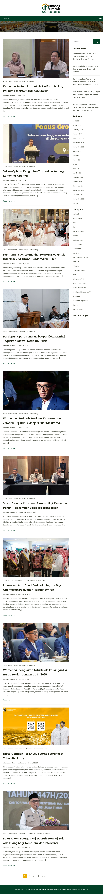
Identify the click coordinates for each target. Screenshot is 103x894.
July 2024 (76, 203)
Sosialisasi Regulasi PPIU (81, 301)
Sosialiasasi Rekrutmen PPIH (82, 292)
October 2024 (78, 195)
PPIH (74, 275)
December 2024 (78, 186)
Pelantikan (76, 266)
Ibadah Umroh (78, 240)
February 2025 (78, 177)
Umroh (31, 82)
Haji (4, 82)
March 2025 (77, 173)
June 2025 (76, 160)
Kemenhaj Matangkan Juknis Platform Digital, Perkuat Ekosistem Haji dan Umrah (84, 56)
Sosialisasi (76, 296)
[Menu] (100, 18)
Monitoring (22, 82)
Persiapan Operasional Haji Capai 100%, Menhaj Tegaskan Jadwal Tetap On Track (86, 95)
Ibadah (10, 580)
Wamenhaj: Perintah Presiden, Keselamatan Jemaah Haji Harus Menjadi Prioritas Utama (86, 107)
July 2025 (76, 156)
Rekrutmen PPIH (78, 279)
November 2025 (78, 143)
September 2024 (79, 199)
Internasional (12, 250)
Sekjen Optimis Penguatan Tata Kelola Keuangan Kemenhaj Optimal (85, 69)
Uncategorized (78, 309)
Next (44, 876)
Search (96, 41)
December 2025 (78, 138)
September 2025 (78, 147)
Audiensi (76, 214)
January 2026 (77, 134)
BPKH (74, 223)
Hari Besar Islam (78, 231)
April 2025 (76, 169)
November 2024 (78, 190)
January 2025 (77, 182)
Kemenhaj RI (12, 82)
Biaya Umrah (77, 218)
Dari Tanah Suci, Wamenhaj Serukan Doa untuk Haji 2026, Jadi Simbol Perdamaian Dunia (85, 82)
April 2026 (76, 121)
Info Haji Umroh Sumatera (37, 889)
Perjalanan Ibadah (41, 749)
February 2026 (78, 130)
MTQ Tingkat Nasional (80, 257)
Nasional (32, 166)
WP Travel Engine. (65, 889)
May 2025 (76, 164)
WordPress (84, 889)
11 (39, 875)
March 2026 (77, 125)
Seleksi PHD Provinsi (79, 288)
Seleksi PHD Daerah (43, 834)
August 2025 (77, 151)
